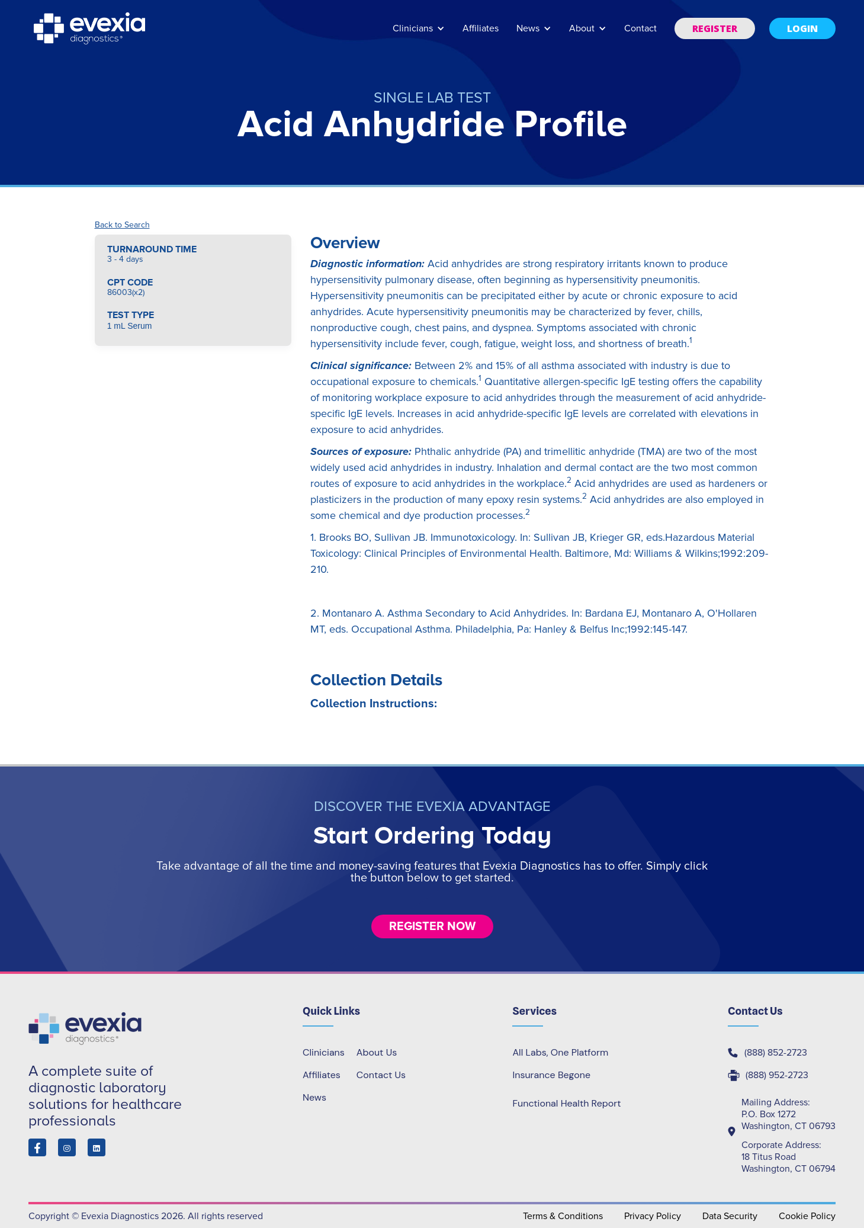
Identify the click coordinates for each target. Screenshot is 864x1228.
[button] (419, 34)
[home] (90, 28)
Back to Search (122, 225)
